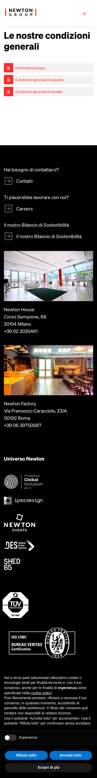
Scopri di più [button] (48, 767)
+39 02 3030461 (21, 331)
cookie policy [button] (41, 693)
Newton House (19, 309)
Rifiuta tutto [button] (26, 755)
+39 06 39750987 (22, 425)
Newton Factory (20, 403)
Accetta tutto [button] (70, 755)
